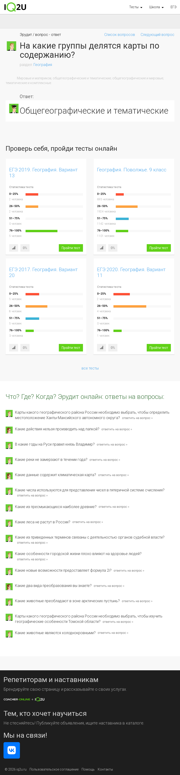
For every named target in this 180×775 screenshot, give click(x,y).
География (43, 64)
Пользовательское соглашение (54, 769)
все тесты (90, 368)
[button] (136, 7)
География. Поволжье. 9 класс (131, 170)
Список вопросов (119, 34)
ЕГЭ (173, 7)
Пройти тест (71, 248)
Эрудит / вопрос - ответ (40, 34)
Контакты (105, 769)
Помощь (88, 769)
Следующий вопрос (157, 34)
